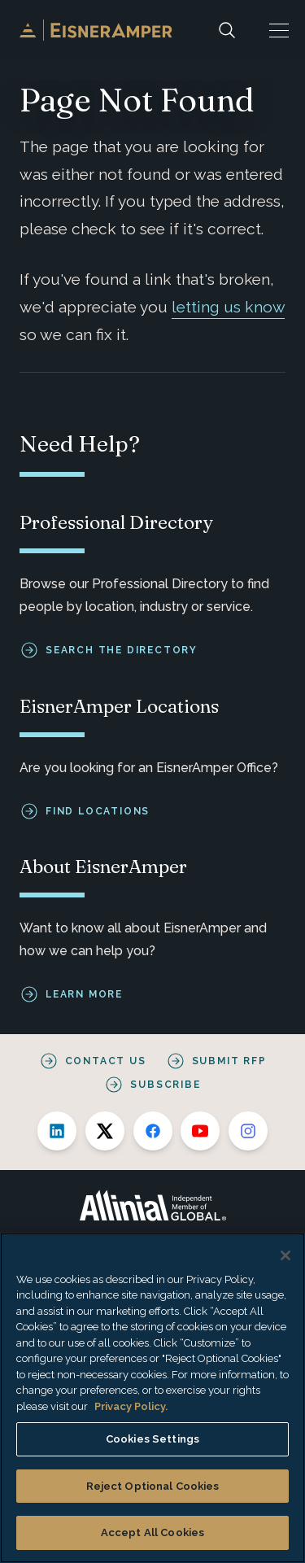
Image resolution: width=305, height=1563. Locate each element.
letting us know (228, 307)
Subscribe (165, 1084)
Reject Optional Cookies (153, 1486)
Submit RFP (229, 1061)
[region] (152, 1398)
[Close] (285, 1255)
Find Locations (98, 810)
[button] (279, 30)
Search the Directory (122, 650)
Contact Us (105, 1061)
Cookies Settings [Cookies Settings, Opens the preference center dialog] (152, 1439)
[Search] (227, 30)
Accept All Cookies (152, 1532)
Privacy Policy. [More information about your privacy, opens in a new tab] (131, 1406)
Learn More (84, 994)
